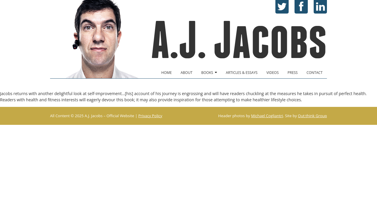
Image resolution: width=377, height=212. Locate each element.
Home (166, 72)
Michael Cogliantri (267, 115)
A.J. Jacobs (239, 40)
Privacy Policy (150, 115)
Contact (315, 72)
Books (209, 72)
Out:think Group (312, 115)
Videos (272, 72)
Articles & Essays (242, 72)
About (186, 72)
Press (292, 72)
